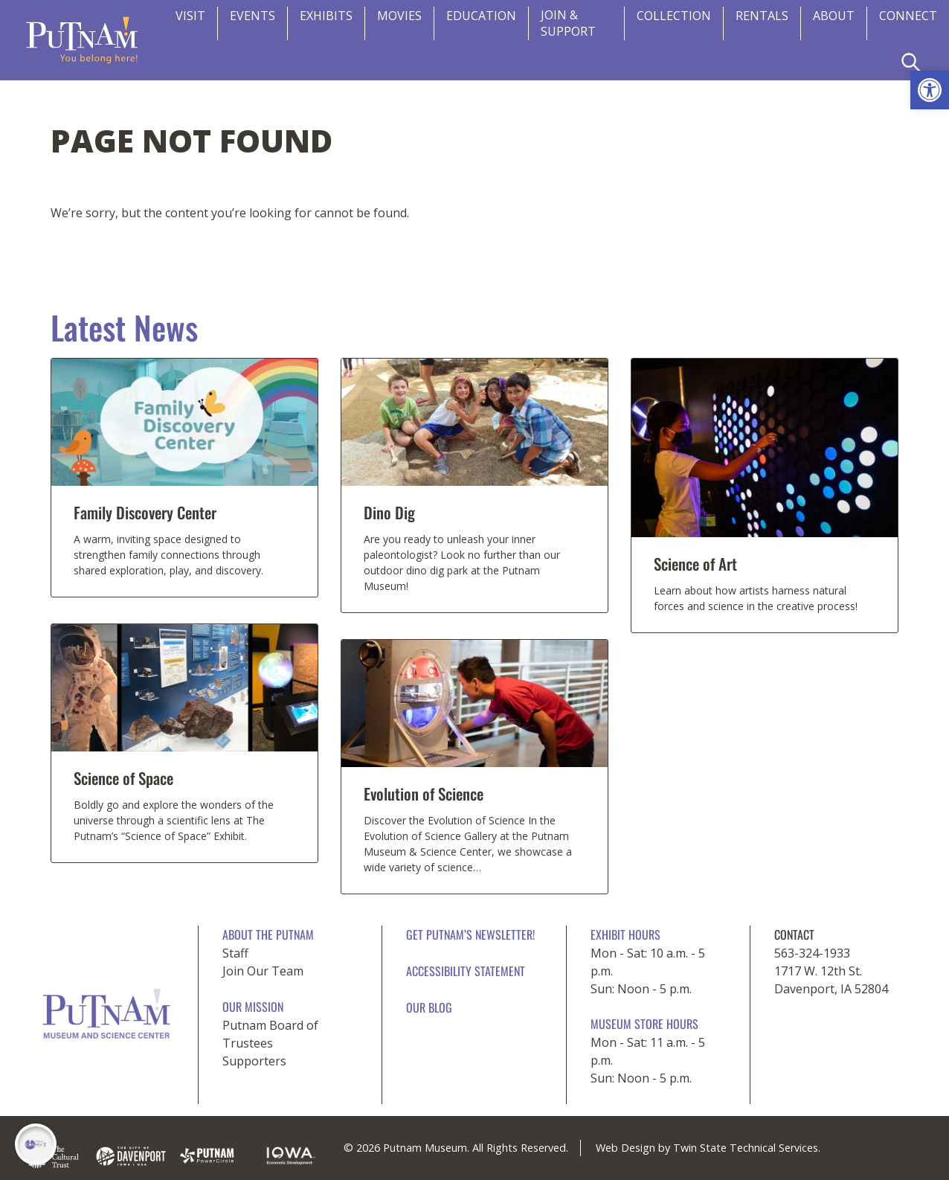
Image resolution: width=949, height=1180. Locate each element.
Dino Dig (389, 512)
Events (252, 15)
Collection (674, 15)
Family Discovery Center (145, 512)
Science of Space (123, 777)
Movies (399, 15)
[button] (929, 90)
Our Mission (252, 1007)
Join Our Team (262, 971)
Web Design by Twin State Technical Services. (708, 1148)
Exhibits (326, 15)
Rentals (762, 15)
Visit (190, 15)
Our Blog (429, 1007)
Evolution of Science (423, 793)
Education (481, 15)
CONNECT (908, 15)
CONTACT (794, 934)
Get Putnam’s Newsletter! (470, 934)
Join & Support (568, 23)
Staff (235, 953)
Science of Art (695, 563)
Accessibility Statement (465, 971)
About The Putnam (268, 934)
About (834, 15)
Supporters (254, 1061)
